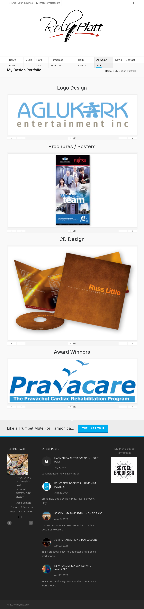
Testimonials (16, 449)
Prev (9, 523)
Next (31, 523)
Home (108, 71)
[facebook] (134, 3)
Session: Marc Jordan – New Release (78, 513)
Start (19, 517)
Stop (21, 517)
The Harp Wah (93, 428)
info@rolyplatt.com (48, 2)
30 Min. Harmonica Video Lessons (75, 539)
